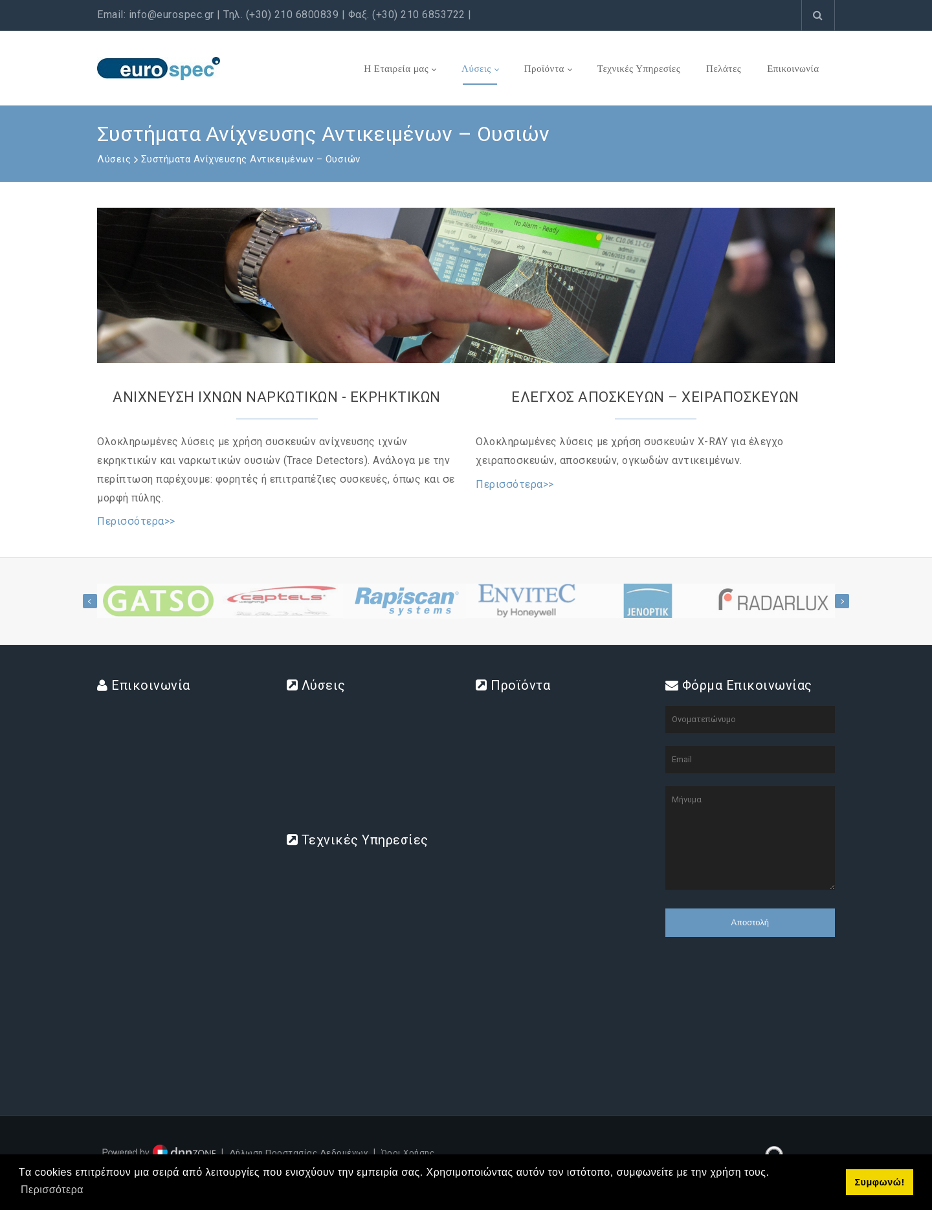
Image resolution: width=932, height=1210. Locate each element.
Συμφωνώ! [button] (879, 1182)
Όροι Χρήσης (408, 1153)
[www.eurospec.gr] (158, 68)
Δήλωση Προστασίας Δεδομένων (298, 1153)
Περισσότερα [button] (52, 1189)
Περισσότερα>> (136, 521)
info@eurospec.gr (171, 14)
